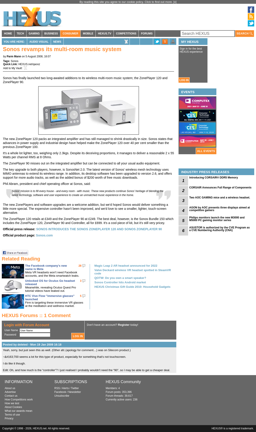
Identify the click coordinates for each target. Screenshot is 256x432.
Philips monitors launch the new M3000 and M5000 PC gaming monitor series (217, 219)
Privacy (9, 418)
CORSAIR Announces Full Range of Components (220, 187)
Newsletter (74, 392)
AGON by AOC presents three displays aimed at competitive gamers (219, 209)
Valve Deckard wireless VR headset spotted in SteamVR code (132, 271)
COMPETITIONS (126, 33)
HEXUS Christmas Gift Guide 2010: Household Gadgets (132, 286)
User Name (11, 330)
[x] (175, 2)
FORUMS (146, 33)
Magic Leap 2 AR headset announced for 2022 (125, 265)
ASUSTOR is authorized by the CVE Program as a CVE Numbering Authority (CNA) (219, 229)
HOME (8, 33)
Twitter (75, 388)
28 (80, 265)
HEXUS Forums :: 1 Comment (36, 315)
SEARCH (245, 33)
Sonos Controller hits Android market (120, 282)
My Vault (17, 68)
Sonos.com (44, 235)
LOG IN (184, 80)
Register (124, 324)
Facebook (60, 392)
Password (10, 334)
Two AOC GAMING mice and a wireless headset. (219, 197)
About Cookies (13, 407)
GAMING (34, 33)
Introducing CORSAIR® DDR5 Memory (213, 177)
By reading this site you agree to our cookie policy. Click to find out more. (126, 2)
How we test (12, 403)
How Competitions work (19, 399)
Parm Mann (14, 56)
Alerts (65, 388)
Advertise (10, 392)
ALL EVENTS (206, 151)
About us (10, 388)
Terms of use (12, 414)
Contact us (11, 395)
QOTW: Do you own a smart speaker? (120, 278)
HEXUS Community (123, 382)
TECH (20, 33)
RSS (57, 388)
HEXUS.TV (104, 33)
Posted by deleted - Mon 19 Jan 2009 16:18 (32, 344)
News (57, 41)
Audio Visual (39, 41)
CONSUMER (70, 33)
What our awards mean (18, 410)
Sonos (14, 61)
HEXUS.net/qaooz (29, 64)
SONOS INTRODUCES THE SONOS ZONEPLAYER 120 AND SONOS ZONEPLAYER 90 (99, 229)
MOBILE (88, 33)
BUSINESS (51, 33)
